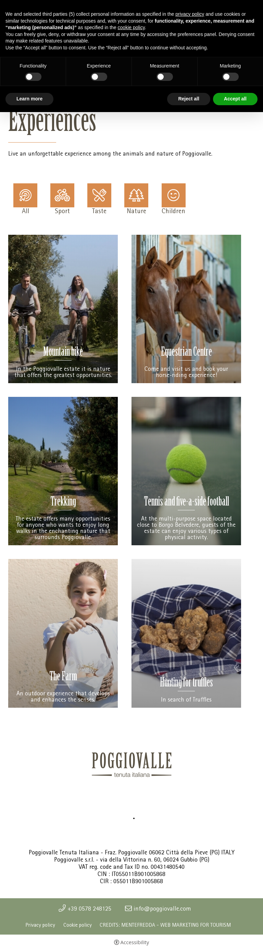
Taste (99, 210)
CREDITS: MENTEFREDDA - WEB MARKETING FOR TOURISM (165, 925)
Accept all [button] (235, 98)
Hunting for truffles (186, 684)
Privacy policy (40, 925)
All (25, 210)
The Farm (63, 677)
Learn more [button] (29, 98)
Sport (62, 210)
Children (173, 210)
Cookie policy (77, 925)
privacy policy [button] (189, 14)
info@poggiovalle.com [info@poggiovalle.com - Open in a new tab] (162, 908)
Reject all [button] (188, 98)
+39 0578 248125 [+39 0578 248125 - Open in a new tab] (89, 908)
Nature (136, 210)
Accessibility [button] (135, 942)
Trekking (63, 503)
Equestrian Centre (186, 353)
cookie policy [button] (131, 27)
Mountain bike (63, 353)
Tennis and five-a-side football (186, 503)
